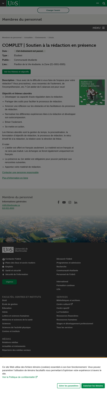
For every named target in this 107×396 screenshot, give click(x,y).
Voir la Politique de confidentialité (18, 377)
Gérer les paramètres (68, 386)
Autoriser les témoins (93, 386)
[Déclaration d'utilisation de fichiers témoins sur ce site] (53, 377)
